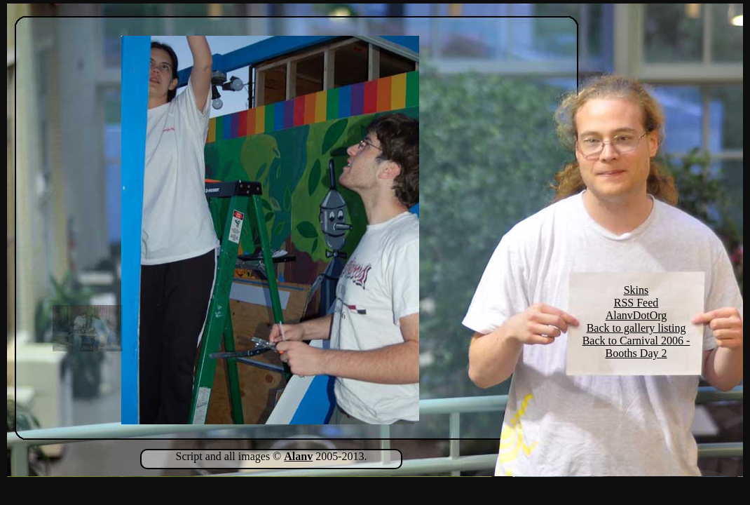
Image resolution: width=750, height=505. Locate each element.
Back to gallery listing (636, 328)
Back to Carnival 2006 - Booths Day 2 (636, 347)
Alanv (298, 456)
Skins (636, 290)
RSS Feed (636, 303)
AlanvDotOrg (636, 315)
